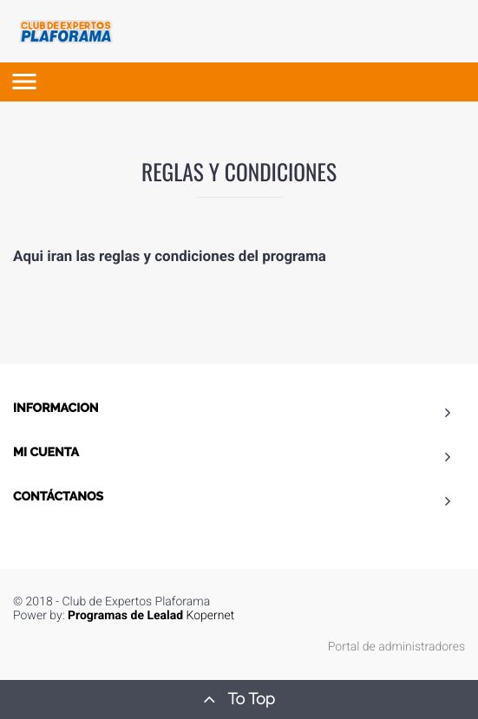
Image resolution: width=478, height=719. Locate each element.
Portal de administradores (396, 647)
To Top (238, 699)
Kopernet (151, 616)
